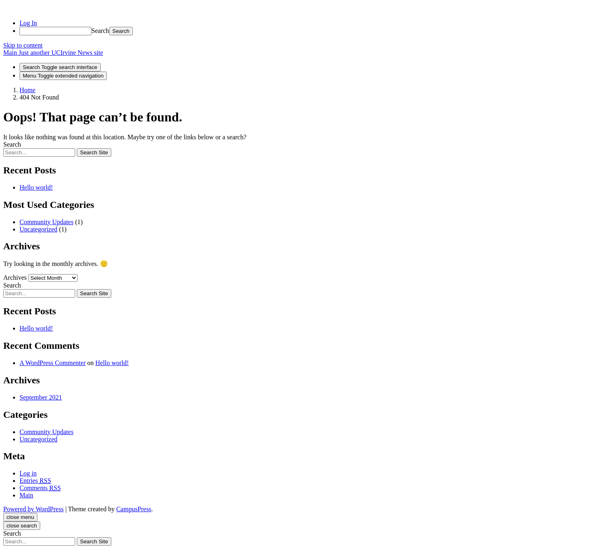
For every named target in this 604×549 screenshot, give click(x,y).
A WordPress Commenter (52, 362)
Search (100, 30)
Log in (28, 473)
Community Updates (46, 221)
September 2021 (40, 397)
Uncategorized (38, 229)
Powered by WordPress (33, 509)
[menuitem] (310, 31)
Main (26, 495)
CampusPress (133, 509)
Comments (40, 487)
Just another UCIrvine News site (61, 52)
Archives (15, 277)
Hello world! (36, 187)
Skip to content (23, 45)
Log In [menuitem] (28, 22)
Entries (35, 480)
